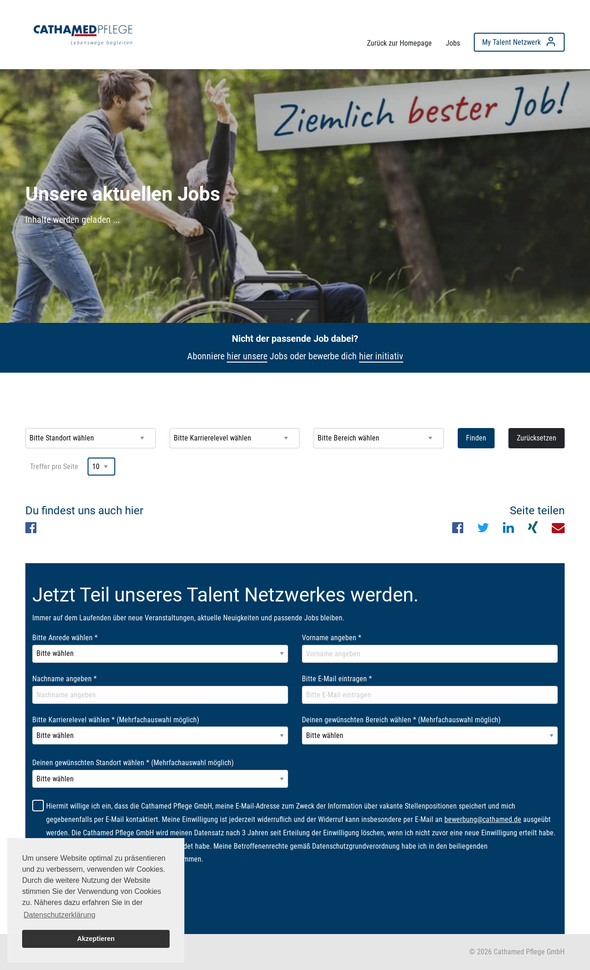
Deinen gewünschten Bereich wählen (401, 719)
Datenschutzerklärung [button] (59, 915)
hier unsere (247, 356)
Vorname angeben (331, 637)
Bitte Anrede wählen (65, 637)
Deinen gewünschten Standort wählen (133, 762)
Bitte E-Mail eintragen (337, 678)
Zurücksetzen (536, 438)
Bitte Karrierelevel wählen (115, 719)
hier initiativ (381, 356)
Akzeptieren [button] (96, 938)
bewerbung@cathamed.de (482, 819)
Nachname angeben (64, 678)
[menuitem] (83, 32)
